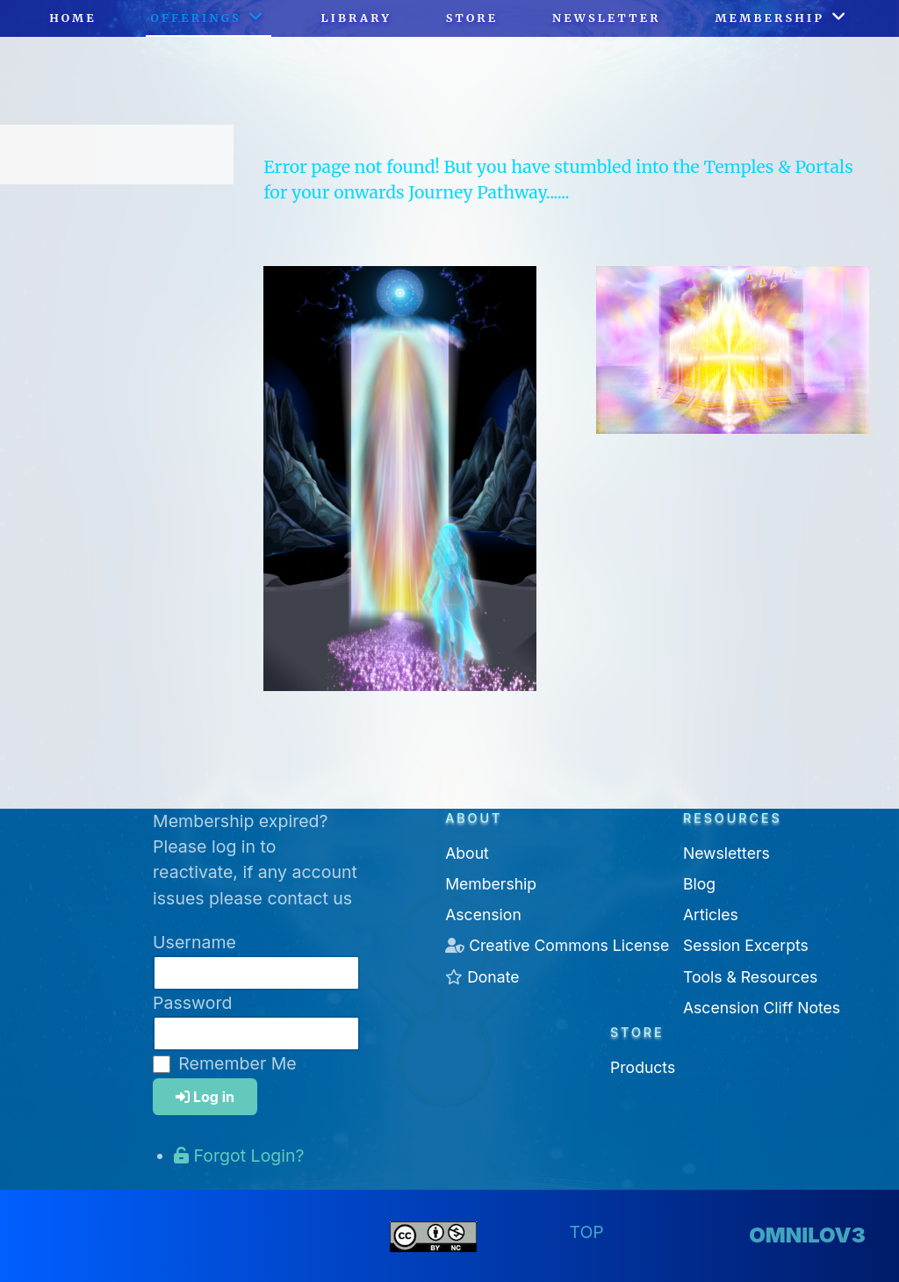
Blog (699, 884)
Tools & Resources (750, 977)
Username (194, 942)
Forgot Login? (239, 1155)
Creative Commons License (569, 945)
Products (642, 1067)
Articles (710, 914)
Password (192, 1002)
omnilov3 (807, 1235)
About (467, 853)
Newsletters (726, 853)
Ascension (483, 914)
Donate (493, 977)
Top (586, 1231)
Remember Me (237, 1063)
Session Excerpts (746, 945)
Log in (205, 1097)
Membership (490, 884)
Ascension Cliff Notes (761, 1007)
